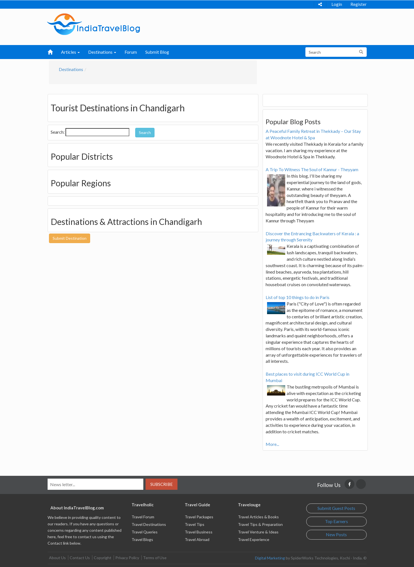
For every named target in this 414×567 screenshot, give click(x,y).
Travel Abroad (197, 539)
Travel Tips (194, 524)
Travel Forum (143, 516)
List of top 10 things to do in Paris (297, 297)
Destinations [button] (102, 52)
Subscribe (161, 484)
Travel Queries (145, 532)
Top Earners (336, 521)
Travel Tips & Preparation (260, 524)
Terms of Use (155, 557)
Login (336, 4)
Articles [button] (70, 52)
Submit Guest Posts (336, 508)
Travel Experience (253, 539)
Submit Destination (69, 238)
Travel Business (198, 532)
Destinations (71, 69)
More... (272, 444)
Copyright (102, 557)
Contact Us (80, 557)
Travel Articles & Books (258, 516)
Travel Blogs (142, 539)
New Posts (336, 534)
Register (358, 4)
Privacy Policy (127, 557)
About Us (57, 557)
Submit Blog (157, 52)
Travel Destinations (149, 524)
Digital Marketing (270, 558)
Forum (131, 52)
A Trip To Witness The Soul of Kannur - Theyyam (312, 169)
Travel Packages (199, 516)
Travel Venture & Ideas (258, 532)
